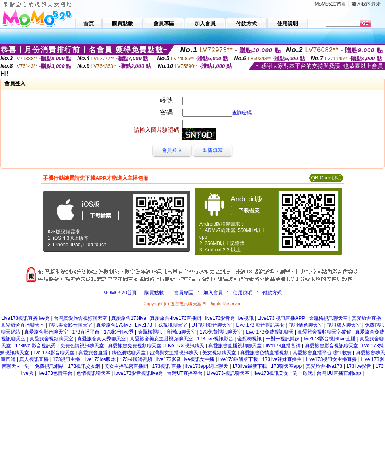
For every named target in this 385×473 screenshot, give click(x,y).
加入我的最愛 (366, 4)
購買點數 (153, 293)
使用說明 (242, 293)
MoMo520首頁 (330, 4)
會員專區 (183, 293)
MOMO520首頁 (120, 293)
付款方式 (272, 293)
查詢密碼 (242, 113)
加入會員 (213, 293)
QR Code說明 (326, 178)
